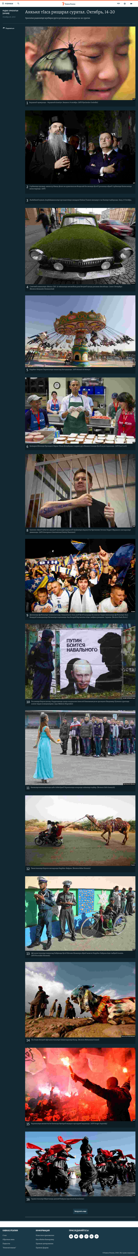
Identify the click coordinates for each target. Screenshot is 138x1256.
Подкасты (6, 1244)
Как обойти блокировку (45, 1239)
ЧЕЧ (118, 4)
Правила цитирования (44, 1244)
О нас (5, 1235)
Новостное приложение (45, 1235)
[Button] (8, 29)
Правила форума (42, 1248)
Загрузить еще (80, 1211)
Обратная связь (8, 1239)
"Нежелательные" (9, 1248)
